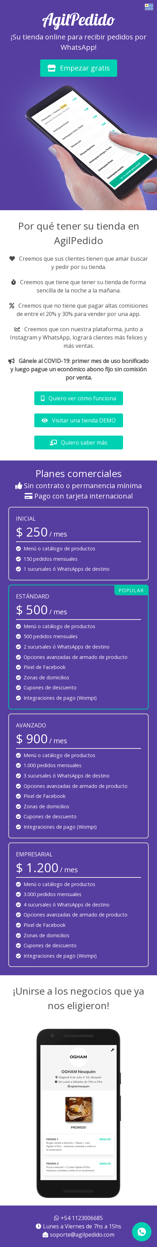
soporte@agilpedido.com (79, 1234)
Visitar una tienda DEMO (79, 420)
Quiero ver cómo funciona (78, 398)
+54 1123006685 (78, 1218)
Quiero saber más (78, 442)
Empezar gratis (78, 68)
